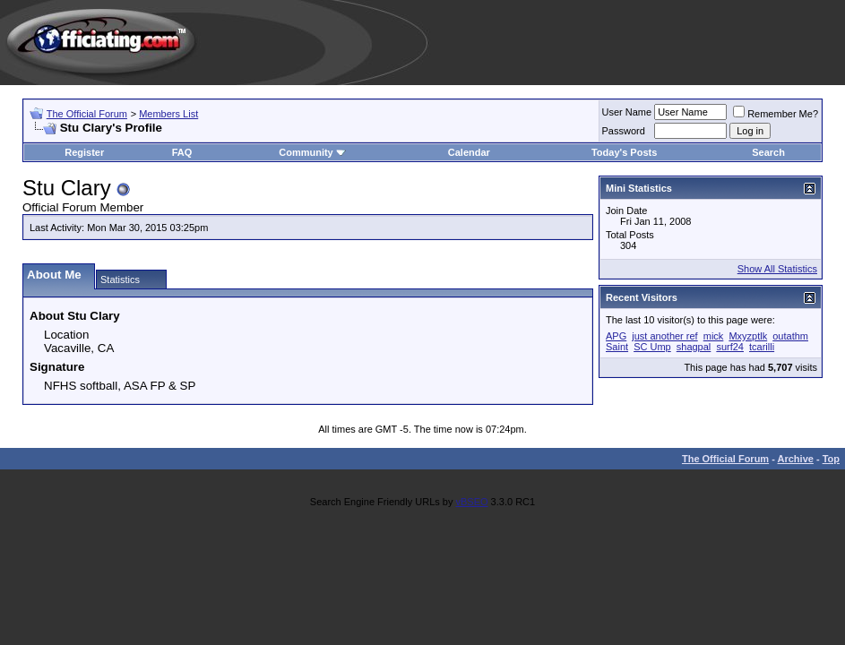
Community (312, 152)
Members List (168, 113)
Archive (796, 458)
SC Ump (652, 346)
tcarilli (761, 346)
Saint (617, 346)
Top (831, 458)
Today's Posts (624, 152)
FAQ (182, 152)
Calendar (469, 152)
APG (616, 336)
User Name (627, 112)
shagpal (694, 346)
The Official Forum (87, 113)
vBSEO (471, 501)
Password (623, 130)
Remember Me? (775, 113)
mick (713, 336)
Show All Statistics (777, 268)
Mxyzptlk (748, 336)
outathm (790, 336)
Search (768, 152)
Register (84, 152)
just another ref (664, 336)
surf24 (730, 346)
